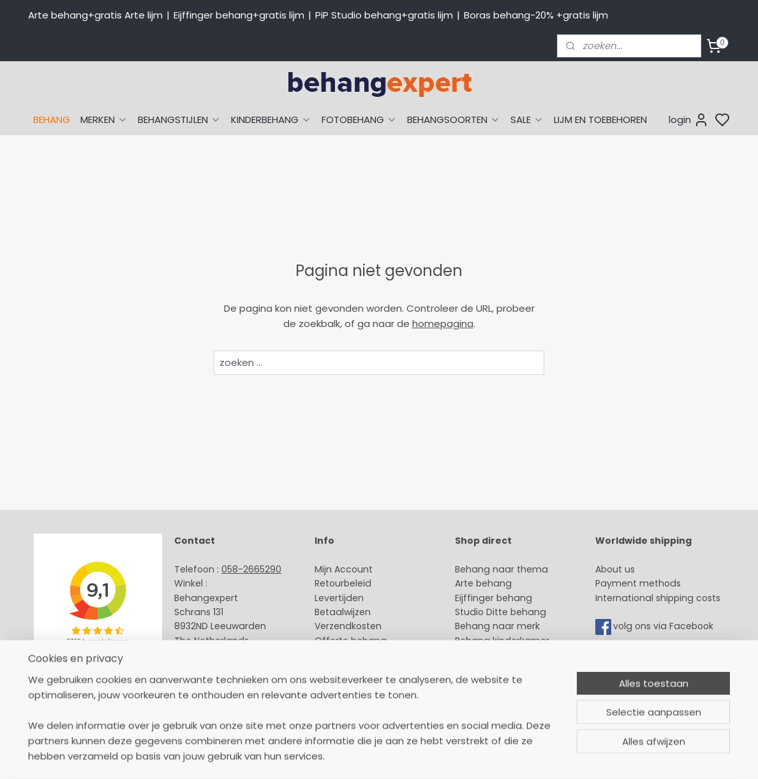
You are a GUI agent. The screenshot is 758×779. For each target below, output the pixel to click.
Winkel (329, 654)
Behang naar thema (501, 569)
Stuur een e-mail (213, 654)
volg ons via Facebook (664, 626)
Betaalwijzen (343, 612)
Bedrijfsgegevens (213, 683)
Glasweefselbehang (500, 669)
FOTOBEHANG (359, 119)
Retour (329, 583)
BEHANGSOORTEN (453, 119)
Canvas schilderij (493, 697)
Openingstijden (208, 669)
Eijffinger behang (493, 598)
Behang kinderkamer (502, 640)
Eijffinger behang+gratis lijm (239, 15)
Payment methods (638, 583)
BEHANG (51, 119)
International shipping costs (657, 598)
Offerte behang (351, 640)
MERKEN (104, 119)
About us (615, 569)
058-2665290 (251, 569)
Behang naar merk (497, 626)
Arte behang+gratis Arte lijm (95, 15)
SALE (527, 119)
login (689, 119)
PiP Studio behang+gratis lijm (384, 15)
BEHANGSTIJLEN (179, 119)
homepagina (442, 323)
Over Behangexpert (359, 669)
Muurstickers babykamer (510, 654)
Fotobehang (482, 683)
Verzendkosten (348, 626)
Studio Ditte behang (500, 612)
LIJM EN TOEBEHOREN (600, 119)
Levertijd (333, 598)
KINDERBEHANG (271, 119)
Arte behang (483, 583)
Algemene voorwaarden (369, 683)
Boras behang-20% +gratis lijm (536, 15)
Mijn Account (344, 569)
